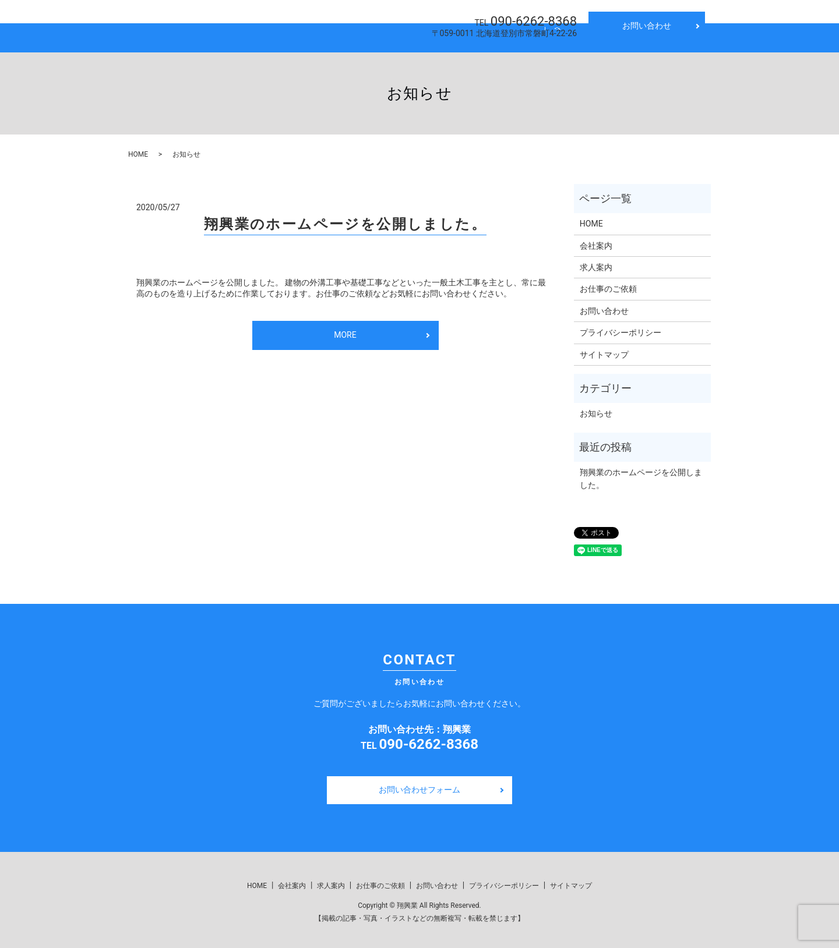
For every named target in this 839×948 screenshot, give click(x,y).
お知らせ (596, 409)
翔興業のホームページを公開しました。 (345, 220)
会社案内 (322, 35)
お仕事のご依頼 (608, 284)
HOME (268, 35)
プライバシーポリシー (620, 328)
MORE (345, 330)
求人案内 (381, 35)
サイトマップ (604, 350)
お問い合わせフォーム (419, 785)
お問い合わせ (646, 25)
